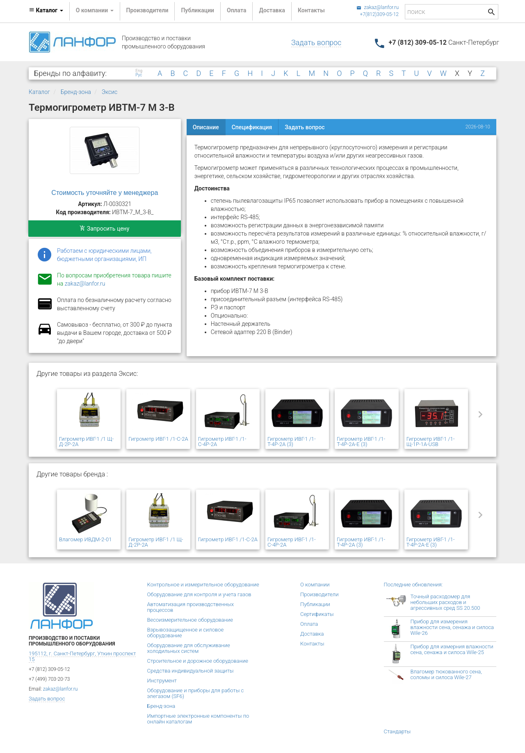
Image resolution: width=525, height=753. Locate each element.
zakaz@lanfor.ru (377, 7)
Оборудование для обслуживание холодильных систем (188, 648)
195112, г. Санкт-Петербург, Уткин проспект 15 (82, 656)
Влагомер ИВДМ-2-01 (85, 539)
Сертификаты (317, 614)
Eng (138, 71)
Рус (138, 75)
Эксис (110, 92)
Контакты (311, 10)
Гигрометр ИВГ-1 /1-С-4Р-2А (222, 441)
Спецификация (252, 127)
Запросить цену (104, 228)
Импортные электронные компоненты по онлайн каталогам (198, 719)
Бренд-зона (76, 92)
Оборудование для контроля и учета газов (199, 594)
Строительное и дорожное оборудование (198, 661)
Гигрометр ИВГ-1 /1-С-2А (158, 439)
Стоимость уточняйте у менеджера (104, 192)
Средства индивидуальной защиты (190, 671)
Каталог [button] (46, 10)
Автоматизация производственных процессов (190, 607)
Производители (147, 10)
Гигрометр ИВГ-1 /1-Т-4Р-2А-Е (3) (361, 441)
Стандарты (397, 731)
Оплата (236, 10)
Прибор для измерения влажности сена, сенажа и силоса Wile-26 (452, 627)
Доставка (272, 10)
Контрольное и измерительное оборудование (203, 584)
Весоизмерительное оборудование (190, 620)
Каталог (39, 92)
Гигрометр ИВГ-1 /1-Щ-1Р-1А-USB (430, 441)
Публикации (197, 10)
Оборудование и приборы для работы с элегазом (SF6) (195, 693)
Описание (206, 127)
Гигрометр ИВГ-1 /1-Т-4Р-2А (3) (291, 441)
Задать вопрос (316, 42)
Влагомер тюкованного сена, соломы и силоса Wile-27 (446, 674)
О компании (315, 584)
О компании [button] (95, 10)
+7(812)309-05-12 (379, 14)
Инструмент (162, 680)
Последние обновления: (413, 584)
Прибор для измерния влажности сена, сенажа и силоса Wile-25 (452, 649)
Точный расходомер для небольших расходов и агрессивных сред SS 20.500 (445, 602)
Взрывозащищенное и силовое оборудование (185, 633)
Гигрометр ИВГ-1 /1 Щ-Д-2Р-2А (86, 441)
